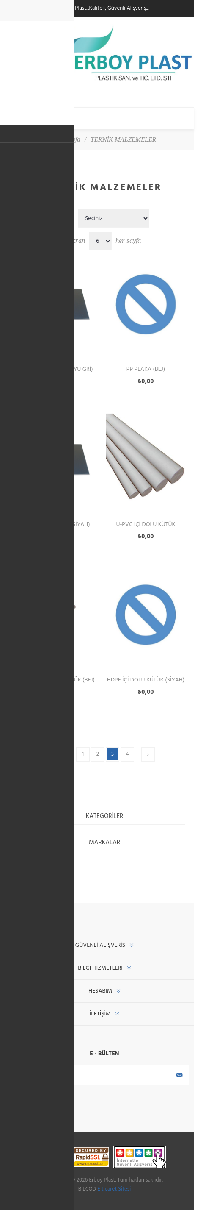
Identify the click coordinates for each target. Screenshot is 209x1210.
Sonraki (148, 754)
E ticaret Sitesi (114, 1189)
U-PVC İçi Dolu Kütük (145, 524)
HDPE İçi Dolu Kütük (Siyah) (145, 680)
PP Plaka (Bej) (145, 369)
